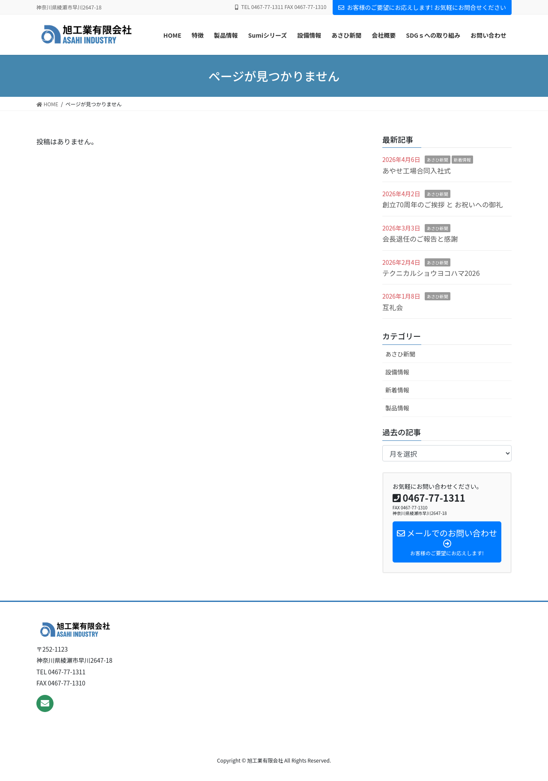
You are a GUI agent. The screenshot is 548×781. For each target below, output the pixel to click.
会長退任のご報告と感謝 (420, 238)
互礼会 (392, 307)
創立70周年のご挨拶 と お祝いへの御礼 (442, 204)
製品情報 (397, 408)
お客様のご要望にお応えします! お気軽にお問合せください (422, 7)
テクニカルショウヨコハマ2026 (431, 273)
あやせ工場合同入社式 (416, 170)
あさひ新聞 (437, 159)
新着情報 (462, 159)
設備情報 (397, 372)
